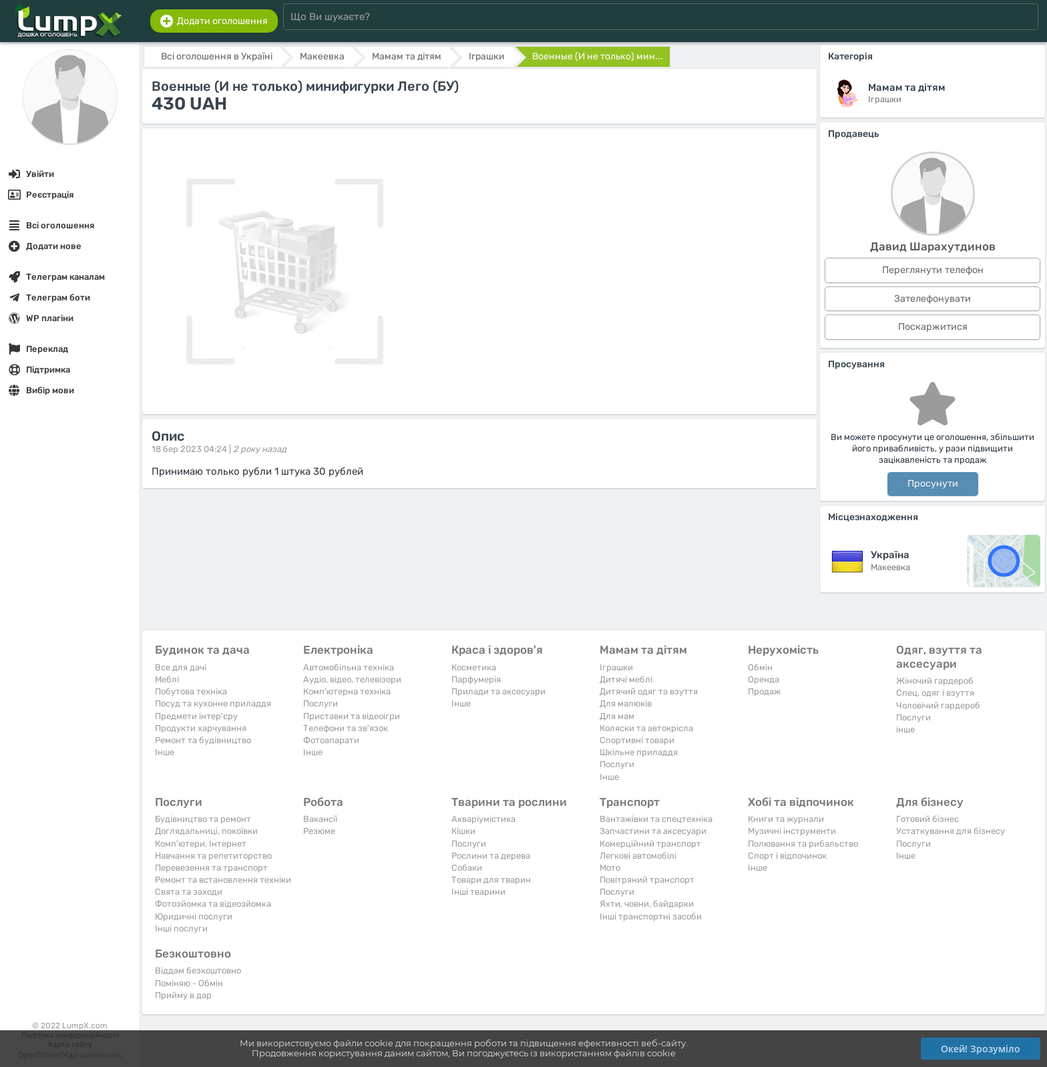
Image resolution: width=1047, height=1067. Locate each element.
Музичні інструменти (792, 831)
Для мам (617, 716)
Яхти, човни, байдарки (647, 904)
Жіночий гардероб (935, 681)
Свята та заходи (188, 892)
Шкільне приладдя (639, 752)
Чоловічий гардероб (938, 705)
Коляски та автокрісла (646, 728)
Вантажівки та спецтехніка (656, 819)
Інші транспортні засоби (651, 916)
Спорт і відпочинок (787, 856)
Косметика (473, 667)
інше (905, 729)
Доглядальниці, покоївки (206, 831)
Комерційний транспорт (650, 844)
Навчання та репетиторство (213, 856)
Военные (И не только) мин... (597, 56)
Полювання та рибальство (803, 844)
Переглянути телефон (933, 270)
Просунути (932, 483)
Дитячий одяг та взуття (649, 691)
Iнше (164, 752)
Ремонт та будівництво (203, 740)
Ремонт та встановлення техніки (223, 880)
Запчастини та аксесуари (653, 831)
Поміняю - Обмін (189, 983)
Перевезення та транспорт (211, 868)
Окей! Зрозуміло (980, 1048)
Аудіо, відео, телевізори (352, 679)
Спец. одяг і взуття (935, 693)
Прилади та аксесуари (498, 691)
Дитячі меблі (626, 679)
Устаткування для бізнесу (950, 831)
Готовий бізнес (927, 819)
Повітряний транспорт (647, 880)
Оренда (763, 679)
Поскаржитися (933, 327)
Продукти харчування (200, 728)
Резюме (319, 831)
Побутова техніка (191, 691)
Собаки (466, 868)
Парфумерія (476, 679)
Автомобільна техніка (348, 667)
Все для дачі (180, 667)
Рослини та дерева (490, 856)
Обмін (760, 667)
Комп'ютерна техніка (347, 691)
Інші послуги (181, 928)
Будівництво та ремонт (203, 819)
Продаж (764, 691)
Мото (610, 868)
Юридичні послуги (193, 916)
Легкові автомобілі (638, 856)
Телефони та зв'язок (345, 728)
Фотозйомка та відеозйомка (213, 904)
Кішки (463, 831)
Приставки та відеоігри (351, 716)
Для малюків (626, 703)
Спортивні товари (637, 740)
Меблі (167, 679)
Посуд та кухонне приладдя (213, 703)
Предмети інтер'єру (196, 716)
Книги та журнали (786, 819)
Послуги (320, 703)
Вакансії (320, 819)
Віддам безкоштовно (198, 971)
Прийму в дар (183, 995)
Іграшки (616, 667)
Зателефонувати (932, 298)
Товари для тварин (491, 880)
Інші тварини (478, 892)
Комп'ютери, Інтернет (200, 844)
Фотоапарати (331, 740)
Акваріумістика (483, 819)
